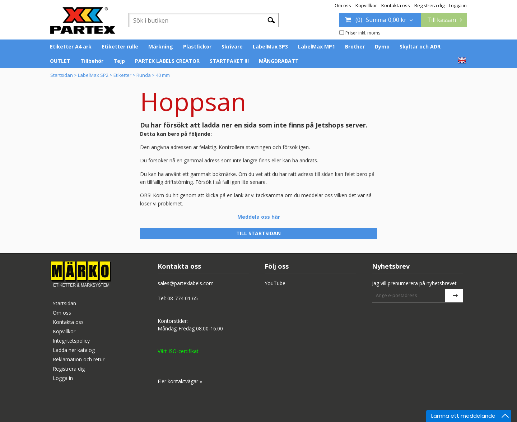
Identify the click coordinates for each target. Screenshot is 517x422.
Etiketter (122, 75)
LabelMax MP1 (316, 46)
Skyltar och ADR (420, 46)
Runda (143, 75)
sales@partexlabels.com (186, 283)
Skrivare (232, 46)
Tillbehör (91, 60)
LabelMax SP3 (270, 46)
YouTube (275, 283)
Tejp (119, 60)
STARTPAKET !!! (229, 60)
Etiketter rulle (120, 46)
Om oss (343, 5)
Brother (355, 46)
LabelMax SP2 (93, 75)
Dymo (382, 46)
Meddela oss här (258, 216)
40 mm (163, 75)
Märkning (160, 46)
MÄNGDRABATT (279, 60)
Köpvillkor (366, 5)
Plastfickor (197, 46)
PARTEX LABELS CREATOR (167, 60)
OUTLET (60, 60)
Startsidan (61, 75)
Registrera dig (429, 5)
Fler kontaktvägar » (180, 381)
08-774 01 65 (182, 298)
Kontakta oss (395, 5)
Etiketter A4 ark (71, 46)
